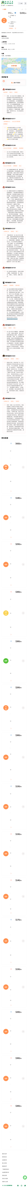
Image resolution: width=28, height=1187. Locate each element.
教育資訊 (4, 1157)
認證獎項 (4, 1160)
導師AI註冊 (5, 1181)
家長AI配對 (5, 1178)
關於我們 (4, 1154)
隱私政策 (4, 1175)
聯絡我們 (4, 1166)
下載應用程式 (5, 1169)
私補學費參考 (5, 1172)
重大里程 (4, 1163)
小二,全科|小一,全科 (11, 13)
